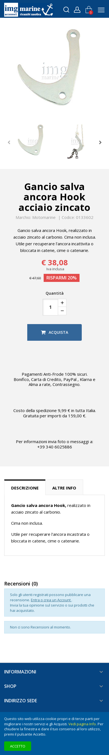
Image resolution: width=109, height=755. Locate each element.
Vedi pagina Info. (82, 723)
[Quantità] (50, 307)
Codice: (68, 217)
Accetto (17, 746)
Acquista (54, 332)
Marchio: (23, 217)
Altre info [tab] (64, 488)
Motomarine (44, 217)
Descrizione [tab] (25, 488)
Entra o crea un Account (51, 599)
